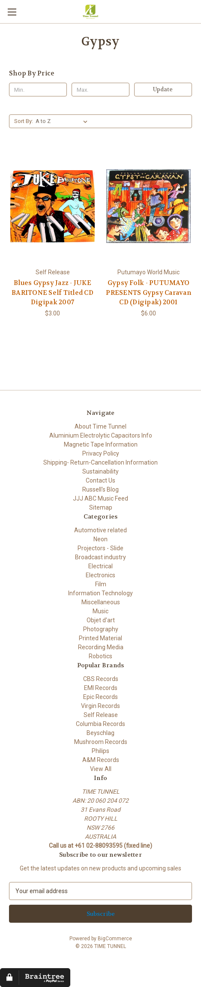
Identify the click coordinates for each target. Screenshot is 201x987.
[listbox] (63, 121)
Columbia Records (100, 723)
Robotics (100, 656)
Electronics (100, 575)
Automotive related (100, 530)
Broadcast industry (100, 557)
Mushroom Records (100, 741)
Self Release (101, 714)
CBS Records (100, 678)
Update (163, 89)
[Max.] (100, 89)
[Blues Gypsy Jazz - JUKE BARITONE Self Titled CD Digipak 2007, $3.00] (52, 206)
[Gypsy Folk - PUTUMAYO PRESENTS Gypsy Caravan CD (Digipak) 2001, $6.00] (148, 206)
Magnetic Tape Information (101, 444)
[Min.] (38, 89)
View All (100, 768)
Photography (100, 629)
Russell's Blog (100, 489)
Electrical (100, 566)
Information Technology (100, 593)
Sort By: (23, 121)
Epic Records (100, 696)
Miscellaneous (100, 602)
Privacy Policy (100, 453)
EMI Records (100, 687)
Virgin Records (100, 705)
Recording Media (100, 647)
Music (100, 611)
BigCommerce (115, 939)
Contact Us (100, 480)
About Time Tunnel (100, 426)
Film (100, 584)
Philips (100, 750)
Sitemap (100, 507)
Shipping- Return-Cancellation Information (100, 462)
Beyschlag (100, 732)
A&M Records (100, 759)
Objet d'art (101, 620)
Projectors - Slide (100, 548)
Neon (100, 539)
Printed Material (100, 638)
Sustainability (100, 471)
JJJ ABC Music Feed (100, 498)
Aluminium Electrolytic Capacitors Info (100, 435)
